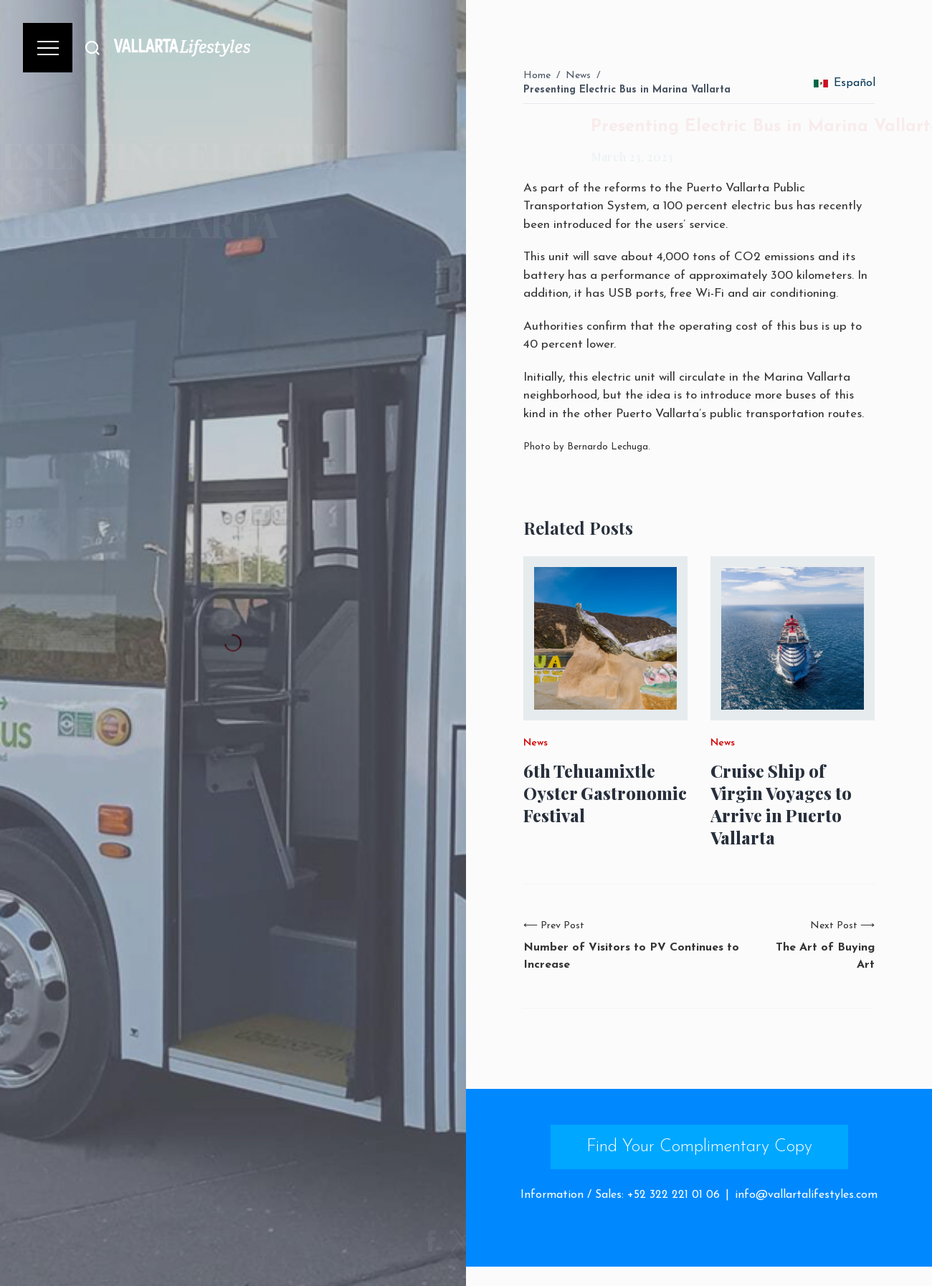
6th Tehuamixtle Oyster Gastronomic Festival (605, 793)
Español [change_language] (845, 83)
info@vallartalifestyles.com (806, 1195)
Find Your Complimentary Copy (699, 1147)
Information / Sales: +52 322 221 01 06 (620, 1195)
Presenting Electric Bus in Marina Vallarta (627, 90)
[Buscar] (92, 47)
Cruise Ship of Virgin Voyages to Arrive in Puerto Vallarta (781, 804)
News (578, 75)
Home (537, 75)
